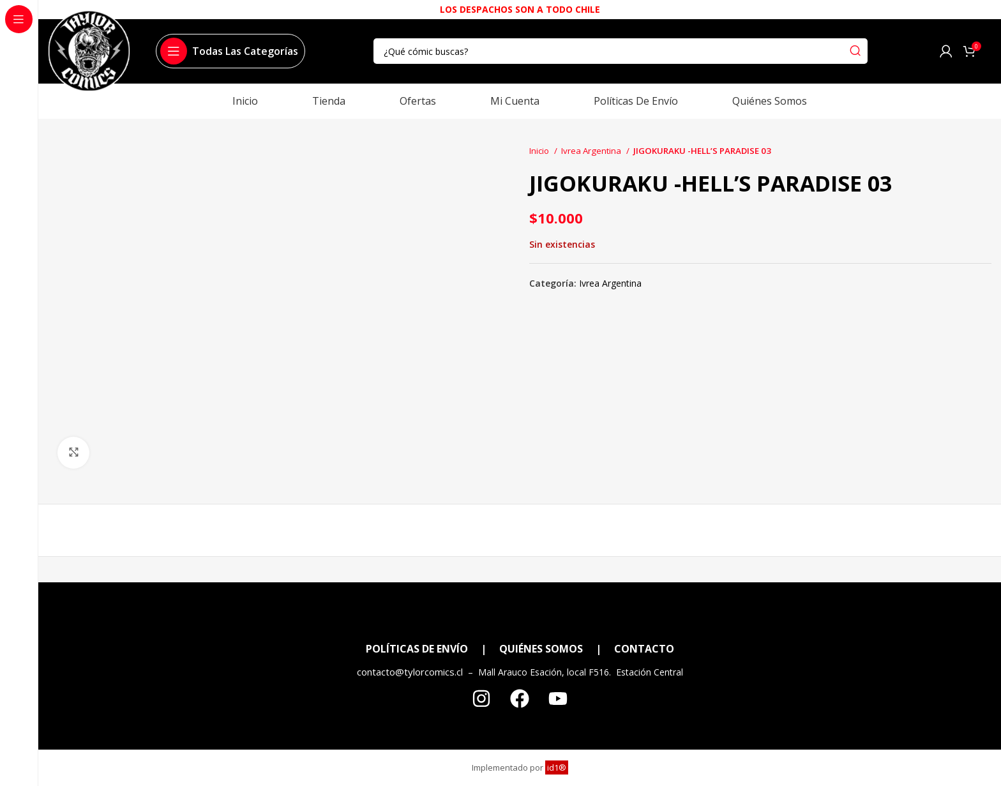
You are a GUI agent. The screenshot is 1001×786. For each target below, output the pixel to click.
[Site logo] (89, 56)
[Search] (620, 51)
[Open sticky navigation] (229, 51)
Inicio (540, 150)
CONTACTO (644, 649)
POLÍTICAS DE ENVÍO (417, 649)
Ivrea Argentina (592, 150)
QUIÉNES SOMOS (541, 649)
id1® (556, 767)
